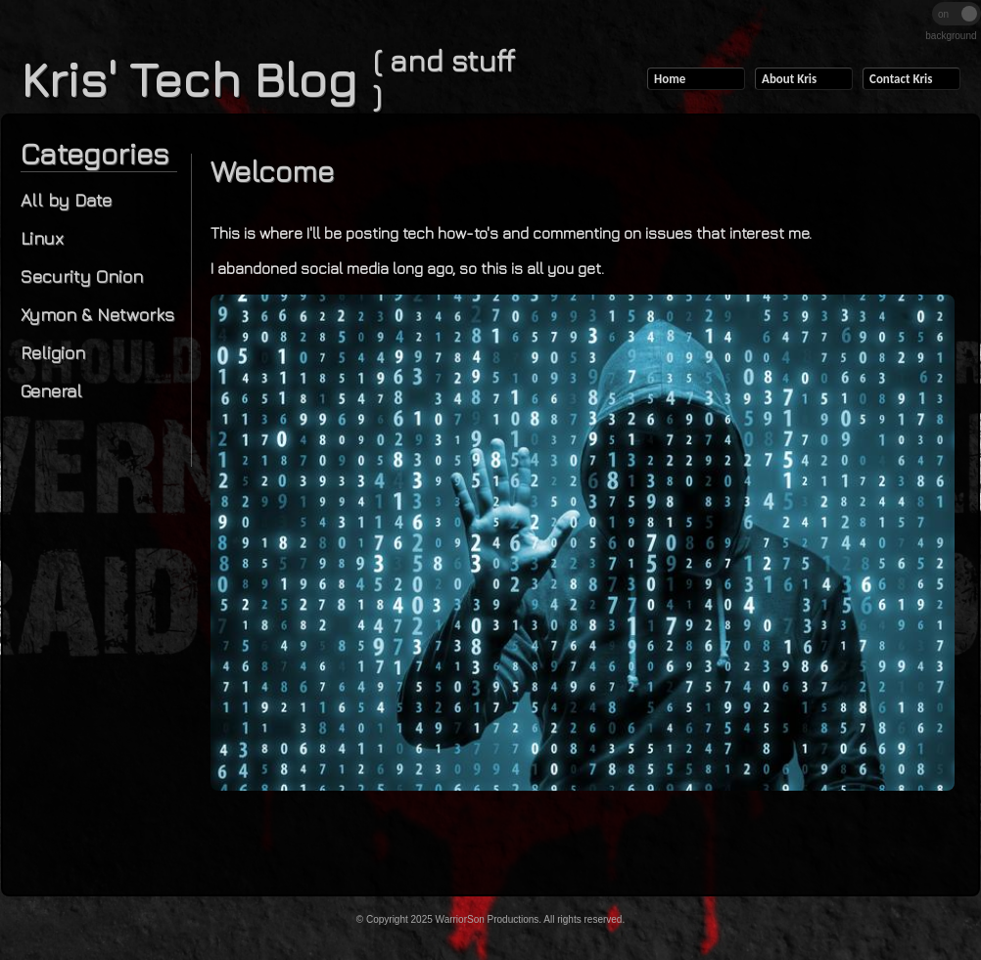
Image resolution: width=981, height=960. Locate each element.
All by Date (66, 200)
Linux (42, 238)
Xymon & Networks (97, 314)
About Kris (789, 78)
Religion (53, 353)
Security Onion (82, 276)
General (51, 391)
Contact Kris (900, 78)
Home (669, 78)
